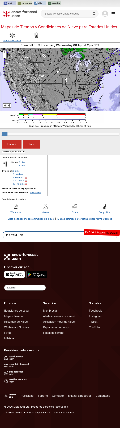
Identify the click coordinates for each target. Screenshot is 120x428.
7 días (22, 165)
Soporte (43, 395)
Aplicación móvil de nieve (59, 321)
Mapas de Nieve (12, 40)
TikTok (93, 321)
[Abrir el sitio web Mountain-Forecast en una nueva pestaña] (24, 3)
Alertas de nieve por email (59, 316)
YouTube (94, 327)
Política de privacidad (38, 412)
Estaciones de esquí (16, 310)
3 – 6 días (18, 174)
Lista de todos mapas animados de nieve (31, 218)
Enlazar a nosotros (80, 395)
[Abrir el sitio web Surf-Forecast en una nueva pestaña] (9, 3)
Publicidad (27, 395)
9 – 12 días (18, 180)
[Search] (94, 13)
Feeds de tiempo (53, 332)
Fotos (7, 332)
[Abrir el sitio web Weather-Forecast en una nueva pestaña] (54, 3)
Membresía (50, 310)
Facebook (95, 310)
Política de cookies (64, 412)
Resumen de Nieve (16, 321)
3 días (22, 162)
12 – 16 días (19, 183)
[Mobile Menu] (113, 14)
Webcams (15, 212)
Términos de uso (13, 412)
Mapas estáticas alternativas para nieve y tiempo (84, 218)
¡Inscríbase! (35, 192)
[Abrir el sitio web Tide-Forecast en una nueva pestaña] (40, 3)
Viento (45, 212)
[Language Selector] (25, 288)
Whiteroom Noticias (16, 327)
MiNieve (9, 338)
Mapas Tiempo (13, 316)
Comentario (103, 395)
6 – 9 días (18, 177)
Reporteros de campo (56, 327)
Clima (75, 212)
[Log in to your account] (105, 14)
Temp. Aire (104, 212)
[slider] (4, 134)
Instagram (95, 316)
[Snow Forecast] (20, 13)
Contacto (58, 395)
